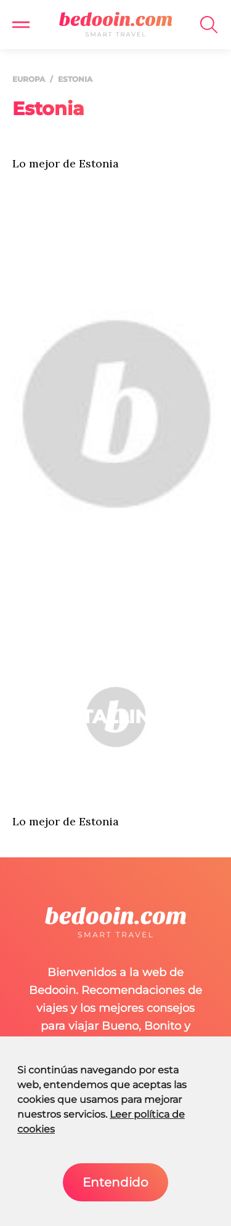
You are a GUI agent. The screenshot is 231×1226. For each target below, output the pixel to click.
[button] (21, 24)
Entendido (115, 1182)
